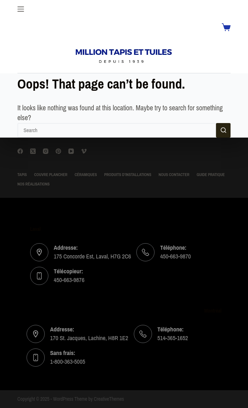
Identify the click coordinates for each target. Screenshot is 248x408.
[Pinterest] (58, 151)
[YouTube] (71, 151)
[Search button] (223, 130)
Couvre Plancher (50, 175)
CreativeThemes (109, 399)
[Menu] (20, 9)
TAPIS (22, 175)
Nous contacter (174, 175)
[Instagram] (45, 151)
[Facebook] (20, 151)
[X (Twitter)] (33, 151)
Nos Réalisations (33, 184)
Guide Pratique (211, 175)
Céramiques (86, 175)
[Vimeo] (84, 151)
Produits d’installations (127, 175)
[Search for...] (116, 130)
